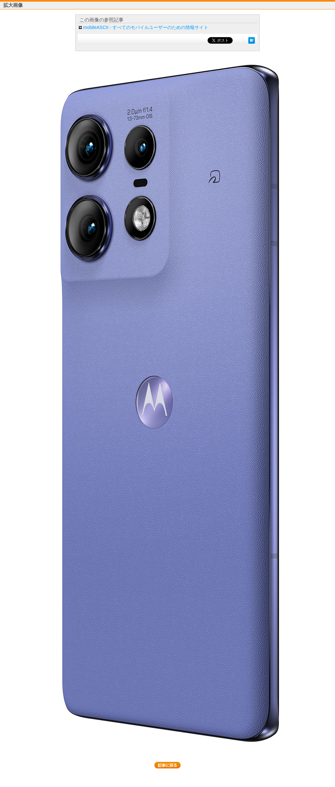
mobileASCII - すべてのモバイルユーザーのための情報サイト (145, 27)
